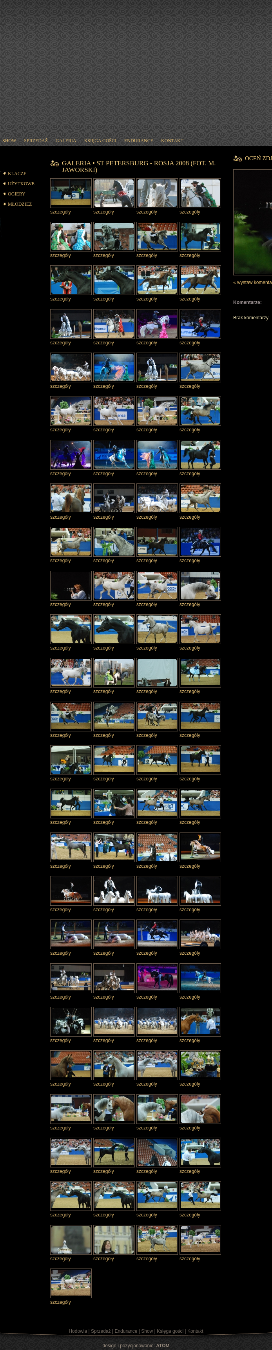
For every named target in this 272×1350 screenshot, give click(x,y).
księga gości (100, 140)
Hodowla (78, 1331)
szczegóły (60, 212)
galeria (66, 140)
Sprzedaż (101, 1331)
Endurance (125, 1331)
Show (147, 1331)
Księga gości (170, 1331)
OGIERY (16, 194)
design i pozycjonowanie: (136, 1345)
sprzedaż (36, 140)
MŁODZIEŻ (20, 204)
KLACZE (17, 173)
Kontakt (195, 1331)
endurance (138, 140)
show (9, 140)
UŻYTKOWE (21, 183)
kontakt (172, 140)
